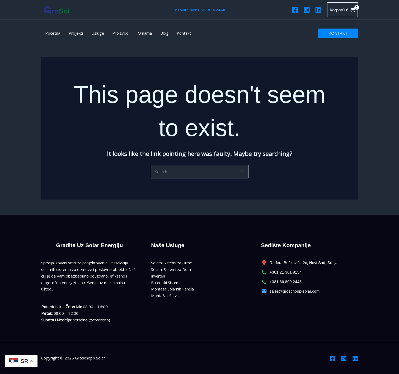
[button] (338, 33)
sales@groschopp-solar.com (290, 291)
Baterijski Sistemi (166, 282)
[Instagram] (306, 10)
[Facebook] (295, 10)
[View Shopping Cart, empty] (342, 9)
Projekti (75, 33)
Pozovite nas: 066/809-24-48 (199, 9)
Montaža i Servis (166, 295)
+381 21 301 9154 (281, 272)
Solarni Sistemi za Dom (171, 269)
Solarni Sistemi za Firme (172, 262)
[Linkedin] (318, 10)
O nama (143, 33)
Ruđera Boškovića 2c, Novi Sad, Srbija (299, 263)
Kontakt (181, 33)
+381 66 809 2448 (281, 282)
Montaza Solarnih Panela (173, 289)
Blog (162, 33)
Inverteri (159, 276)
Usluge (96, 33)
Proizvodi (119, 33)
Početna (52, 33)
